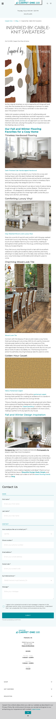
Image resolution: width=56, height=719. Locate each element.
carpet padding (28, 406)
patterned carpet (40, 394)
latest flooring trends (42, 474)
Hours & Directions (28, 646)
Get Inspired (28, 689)
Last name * (6, 511)
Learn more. (36, 709)
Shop (28, 682)
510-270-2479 (28, 14)
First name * (6, 499)
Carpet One (9, 21)
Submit (28, 615)
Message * (5, 587)
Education (28, 696)
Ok (28, 712)
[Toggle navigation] (2, 3)
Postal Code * (6, 564)
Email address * (7, 552)
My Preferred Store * (8, 576)
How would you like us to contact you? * (14, 529)
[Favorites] (50, 4)
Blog (16, 21)
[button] (47, 4)
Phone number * (7, 540)
